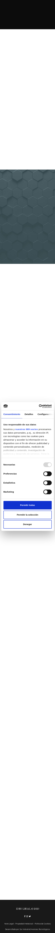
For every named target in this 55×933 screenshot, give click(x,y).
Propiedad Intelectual (24, 923)
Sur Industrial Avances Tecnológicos (35, 929)
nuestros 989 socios (26, 429)
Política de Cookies (43, 923)
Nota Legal (9, 923)
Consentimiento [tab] (11, 414)
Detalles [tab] (29, 414)
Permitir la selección (27, 514)
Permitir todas (27, 505)
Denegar (27, 524)
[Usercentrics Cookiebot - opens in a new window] (39, 406)
